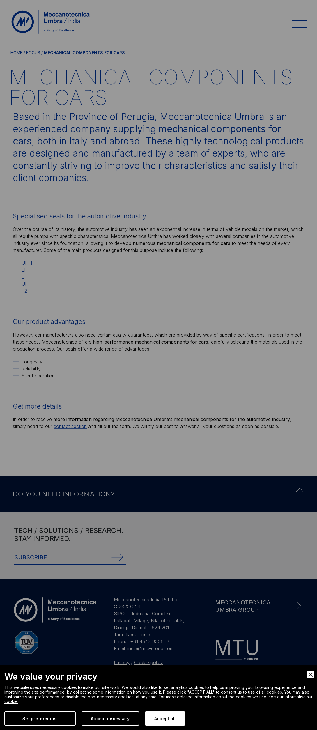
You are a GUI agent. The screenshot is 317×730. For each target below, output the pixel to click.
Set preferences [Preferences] (40, 718)
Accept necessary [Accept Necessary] (110, 718)
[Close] (310, 674)
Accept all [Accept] (165, 718)
